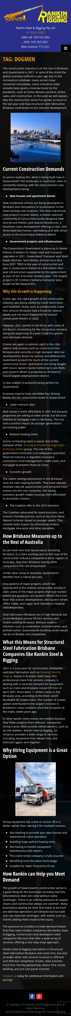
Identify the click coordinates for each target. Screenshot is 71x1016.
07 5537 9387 (35, 33)
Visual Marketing (56, 1011)
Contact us (9, 976)
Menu (66, 48)
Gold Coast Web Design (29, 1011)
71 (33, 692)
